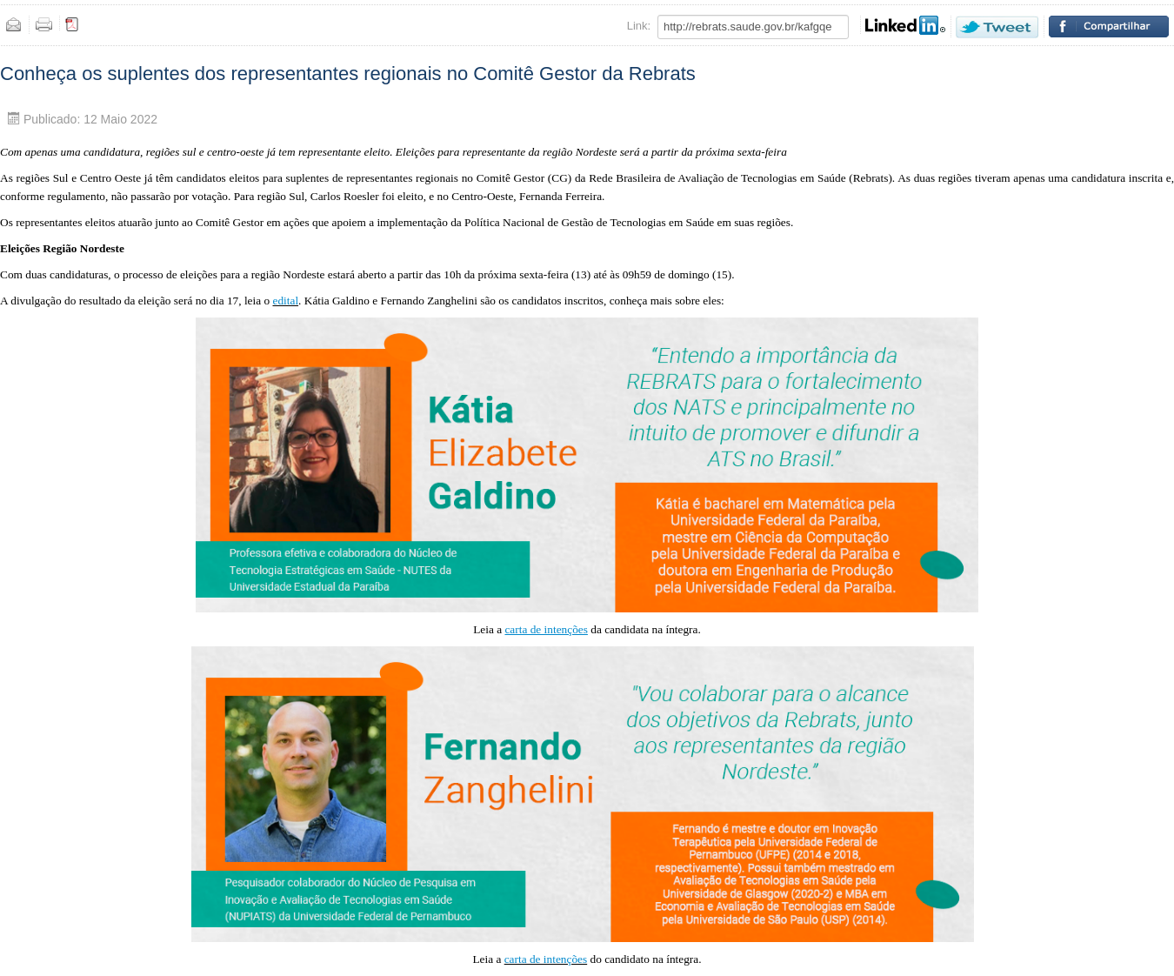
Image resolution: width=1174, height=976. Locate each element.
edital (285, 300)
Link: (638, 25)
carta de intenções (545, 959)
